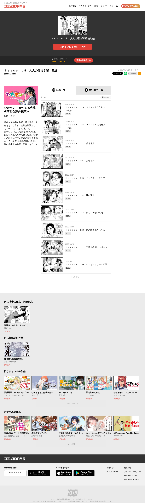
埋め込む (134, 73)
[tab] (58, 90)
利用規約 (127, 468)
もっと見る (75, 277)
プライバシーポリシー (132, 472)
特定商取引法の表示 (131, 479)
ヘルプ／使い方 (113, 472)
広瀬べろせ (9, 116)
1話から (107, 97)
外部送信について (130, 476)
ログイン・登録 (107, 6)
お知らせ (110, 468)
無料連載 (72, 6)
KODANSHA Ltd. (39, 501)
